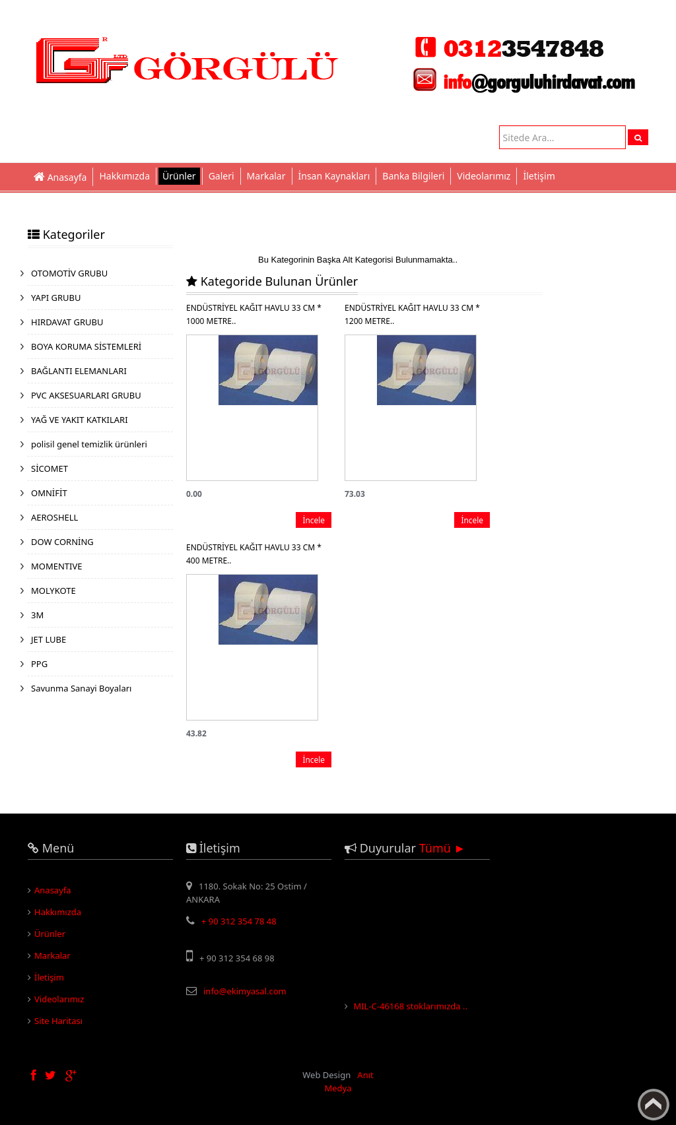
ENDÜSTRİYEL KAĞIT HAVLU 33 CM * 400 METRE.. (253, 554)
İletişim (539, 176)
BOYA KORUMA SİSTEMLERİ (86, 346)
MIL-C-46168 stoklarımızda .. (410, 1008)
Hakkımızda (124, 176)
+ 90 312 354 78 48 (239, 921)
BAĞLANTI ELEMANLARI (79, 371)
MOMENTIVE (57, 566)
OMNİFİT (49, 493)
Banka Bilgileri (413, 176)
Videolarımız (483, 176)
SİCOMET (49, 468)
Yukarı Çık (653, 1104)
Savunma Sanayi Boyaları (81, 688)
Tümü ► (442, 848)
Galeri (221, 176)
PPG (39, 664)
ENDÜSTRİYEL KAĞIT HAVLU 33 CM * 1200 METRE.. (412, 314)
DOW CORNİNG (62, 542)
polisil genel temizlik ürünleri (89, 444)
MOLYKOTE (53, 590)
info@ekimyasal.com (245, 991)
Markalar (266, 176)
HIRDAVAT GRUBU (67, 322)
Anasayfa (52, 890)
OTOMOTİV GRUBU (69, 273)
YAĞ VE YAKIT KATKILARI (79, 420)
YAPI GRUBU (56, 298)
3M (37, 615)
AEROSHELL (54, 517)
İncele (313, 520)
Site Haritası (58, 1021)
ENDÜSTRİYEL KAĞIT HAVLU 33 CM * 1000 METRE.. (253, 314)
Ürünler (179, 176)
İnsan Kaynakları (334, 176)
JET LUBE (48, 639)
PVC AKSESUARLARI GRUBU (86, 395)
